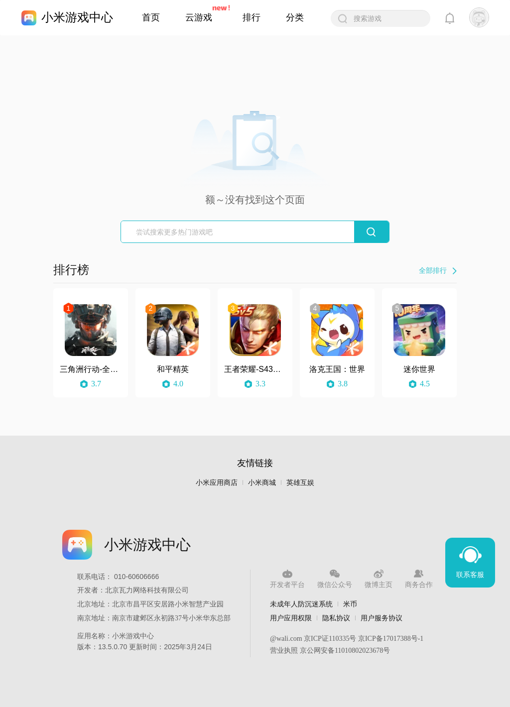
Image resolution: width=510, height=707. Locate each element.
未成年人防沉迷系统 (301, 604)
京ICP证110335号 (330, 638)
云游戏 (198, 17)
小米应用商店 (217, 482)
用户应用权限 (291, 618)
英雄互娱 (300, 482)
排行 (251, 17)
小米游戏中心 (77, 17)
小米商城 (262, 482)
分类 (295, 17)
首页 (151, 17)
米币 (350, 604)
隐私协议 (336, 618)
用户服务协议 (381, 618)
